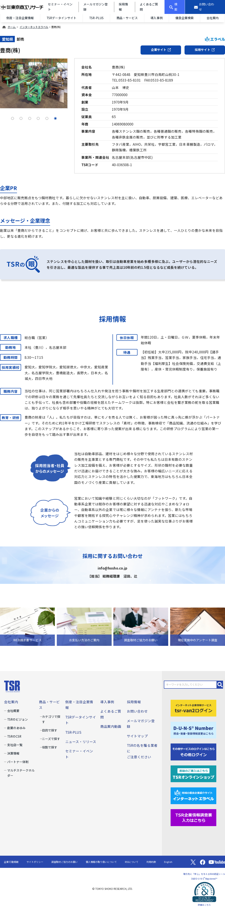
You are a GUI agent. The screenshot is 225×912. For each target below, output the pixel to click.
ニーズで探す (51, 739)
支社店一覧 (14, 745)
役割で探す (49, 747)
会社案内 (11, 701)
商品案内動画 (110, 726)
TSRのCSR (14, 736)
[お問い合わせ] (205, 7)
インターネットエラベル (34, 27)
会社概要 (13, 710)
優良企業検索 (184, 18)
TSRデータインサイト (61, 18)
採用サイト (205, 49)
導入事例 (156, 18)
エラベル (215, 39)
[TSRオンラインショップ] (193, 773)
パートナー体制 (18, 762)
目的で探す (49, 730)
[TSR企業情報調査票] (193, 817)
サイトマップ (137, 735)
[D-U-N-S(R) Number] (193, 729)
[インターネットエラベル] (193, 795)
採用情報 (134, 701)
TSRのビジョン (17, 719)
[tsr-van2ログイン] (193, 707)
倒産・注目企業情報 (20, 18)
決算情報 (13, 753)
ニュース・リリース (80, 741)
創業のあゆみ (16, 728)
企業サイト (161, 49)
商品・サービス (127, 18)
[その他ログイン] (193, 751)
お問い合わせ (137, 711)
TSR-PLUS (96, 18)
